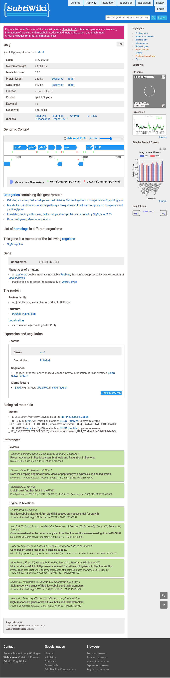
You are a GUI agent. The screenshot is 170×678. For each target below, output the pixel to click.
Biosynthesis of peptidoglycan (106, 200)
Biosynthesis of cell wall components (82, 205)
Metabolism (14, 205)
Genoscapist (43, 119)
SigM (18, 388)
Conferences (142, 33)
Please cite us (142, 50)
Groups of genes (16, 219)
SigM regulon (15, 244)
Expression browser (97, 666)
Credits (139, 53)
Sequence (57, 79)
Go (153, 17)
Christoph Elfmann (29, 658)
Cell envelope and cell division (47, 200)
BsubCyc (41, 116)
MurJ (41, 52)
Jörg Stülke (19, 662)
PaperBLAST (60, 119)
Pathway (91, 2)
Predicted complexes (145, 56)
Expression (126, 2)
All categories (142, 43)
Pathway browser (96, 658)
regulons (68, 239)
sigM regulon (59, 388)
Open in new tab (111, 393)
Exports (139, 59)
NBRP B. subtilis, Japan (75, 417)
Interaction (108, 2)
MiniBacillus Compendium (60, 670)
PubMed (65, 275)
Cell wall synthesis (77, 200)
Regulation (144, 2)
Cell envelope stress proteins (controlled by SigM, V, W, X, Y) (77, 214)
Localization (16, 321)
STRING (92, 116)
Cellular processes (17, 200)
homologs (21, 229)
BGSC (63, 421)
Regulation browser (97, 670)
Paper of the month (145, 37)
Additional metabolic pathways (40, 205)
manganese (48, 36)
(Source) (163, 137)
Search (162, 17)
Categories (11, 195)
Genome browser (96, 654)
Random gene (142, 46)
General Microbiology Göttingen (22, 654)
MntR (32, 36)
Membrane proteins (39, 219)
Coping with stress (30, 214)
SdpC (111, 373)
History (160, 2)
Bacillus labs (142, 40)
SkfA (14, 376)
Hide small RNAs (76, 138)
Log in (161, 8)
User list (49, 654)
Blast (71, 79)
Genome (75, 2)
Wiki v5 (69, 29)
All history (51, 658)
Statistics (50, 662)
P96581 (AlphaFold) (24, 314)
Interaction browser (97, 662)
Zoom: (93, 138)
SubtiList (58, 116)
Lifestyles (12, 214)
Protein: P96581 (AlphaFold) (141, 104)
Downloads (51, 666)
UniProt (74, 116)
